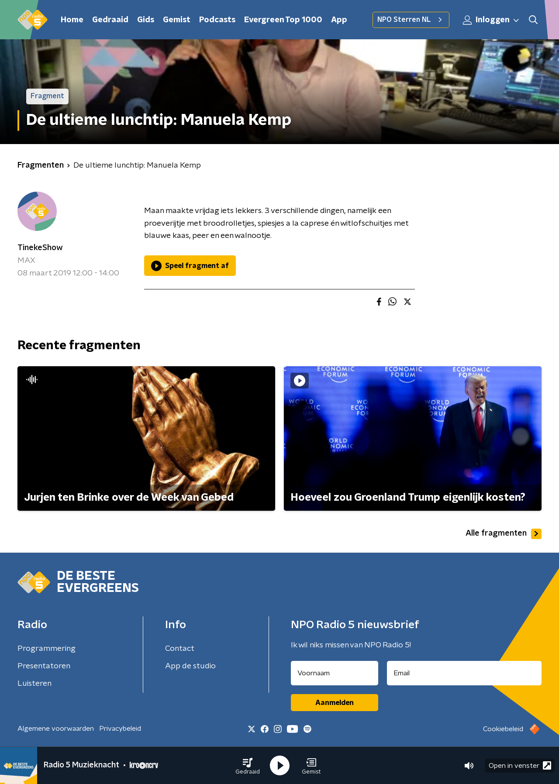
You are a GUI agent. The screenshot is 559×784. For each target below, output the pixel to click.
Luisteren (34, 684)
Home (72, 20)
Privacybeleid (120, 728)
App (339, 20)
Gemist (176, 20)
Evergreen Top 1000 (283, 20)
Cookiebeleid (503, 729)
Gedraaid (110, 20)
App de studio (190, 666)
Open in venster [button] (520, 765)
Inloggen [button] (491, 20)
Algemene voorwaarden (55, 728)
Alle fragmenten (504, 534)
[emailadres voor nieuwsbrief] (464, 673)
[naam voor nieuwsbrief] (334, 673)
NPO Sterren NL (411, 19)
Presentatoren (43, 666)
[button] (248, 766)
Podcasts (217, 20)
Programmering (46, 649)
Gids (145, 20)
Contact (179, 649)
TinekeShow (40, 248)
